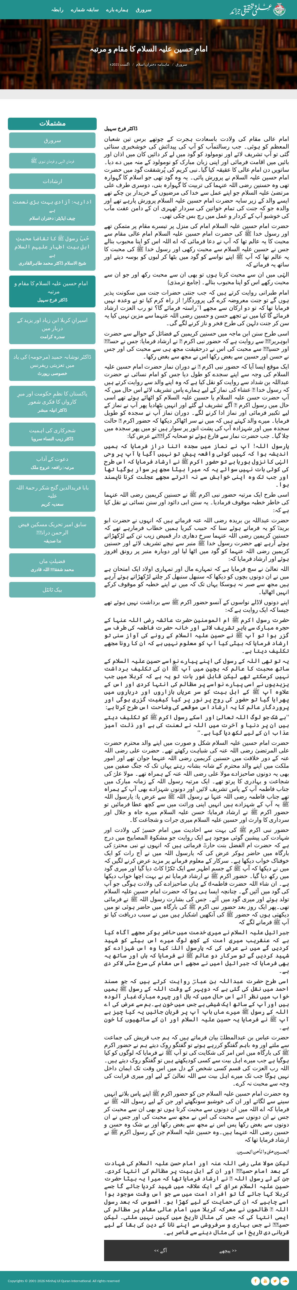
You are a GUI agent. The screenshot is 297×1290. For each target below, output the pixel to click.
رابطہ (57, 10)
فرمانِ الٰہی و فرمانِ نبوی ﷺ (52, 160)
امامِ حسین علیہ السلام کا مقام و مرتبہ (51, 287)
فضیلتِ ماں (52, 561)
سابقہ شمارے (85, 10)
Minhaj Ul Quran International (68, 1280)
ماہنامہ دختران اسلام (152, 64)
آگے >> (160, 1250)
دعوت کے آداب (52, 459)
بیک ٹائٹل (52, 589)
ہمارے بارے (117, 10)
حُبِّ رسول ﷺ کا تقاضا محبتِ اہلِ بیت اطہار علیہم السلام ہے (52, 246)
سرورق (143, 10)
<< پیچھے (228, 1250)
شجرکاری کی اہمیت (52, 430)
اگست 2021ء (120, 64)
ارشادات (52, 181)
